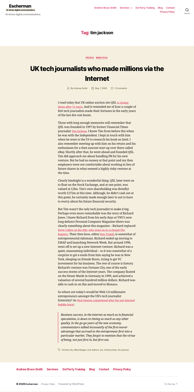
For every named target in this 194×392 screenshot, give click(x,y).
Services (124, 7)
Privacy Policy (167, 11)
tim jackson (124, 350)
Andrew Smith (80, 88)
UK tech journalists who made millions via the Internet (97, 73)
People (90, 58)
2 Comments (121, 88)
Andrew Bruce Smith (105, 7)
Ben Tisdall (108, 235)
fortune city (67, 350)
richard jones (111, 350)
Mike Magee (80, 350)
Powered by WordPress (73, 384)
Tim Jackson (80, 131)
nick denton (93, 350)
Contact (170, 7)
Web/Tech (102, 58)
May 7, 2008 (101, 88)
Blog (160, 7)
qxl (102, 350)
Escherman (32, 384)
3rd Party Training (145, 7)
